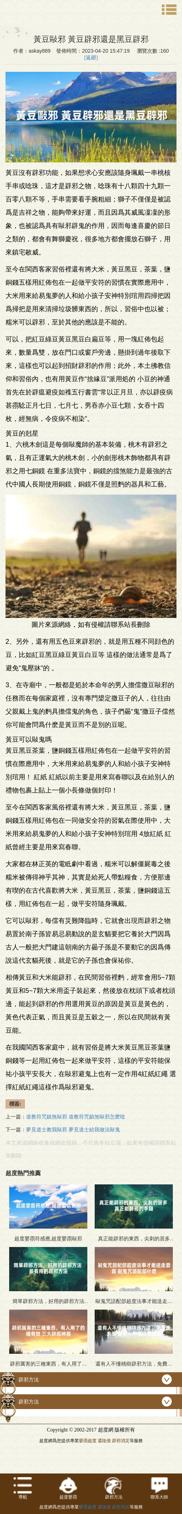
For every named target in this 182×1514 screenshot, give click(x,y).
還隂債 (104, 1440)
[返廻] (91, 57)
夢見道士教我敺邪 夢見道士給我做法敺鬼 (73, 1129)
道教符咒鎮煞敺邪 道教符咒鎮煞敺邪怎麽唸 (75, 1117)
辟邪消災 (121, 1440)
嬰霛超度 (88, 1440)
